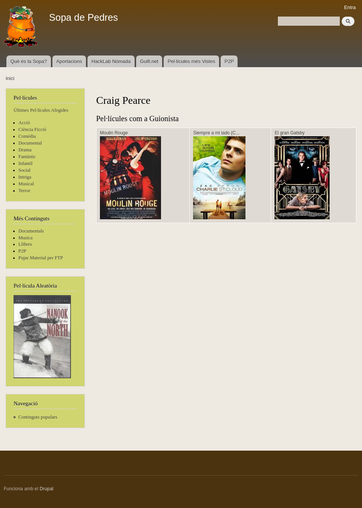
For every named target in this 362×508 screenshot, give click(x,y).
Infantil (25, 163)
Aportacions (69, 61)
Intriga (24, 177)
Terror (24, 190)
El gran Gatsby (289, 132)
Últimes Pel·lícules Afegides (41, 110)
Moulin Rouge (114, 132)
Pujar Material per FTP (40, 257)
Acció (24, 122)
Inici (10, 78)
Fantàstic (27, 156)
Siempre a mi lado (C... (216, 132)
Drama (25, 149)
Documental (30, 143)
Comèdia (27, 136)
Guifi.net (149, 61)
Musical (26, 183)
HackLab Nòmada (110, 61)
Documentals (31, 231)
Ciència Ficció (32, 129)
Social (24, 170)
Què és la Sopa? (28, 61)
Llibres (25, 244)
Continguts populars (37, 417)
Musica (25, 237)
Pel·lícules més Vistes (191, 61)
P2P (229, 61)
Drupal (47, 488)
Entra (350, 7)
